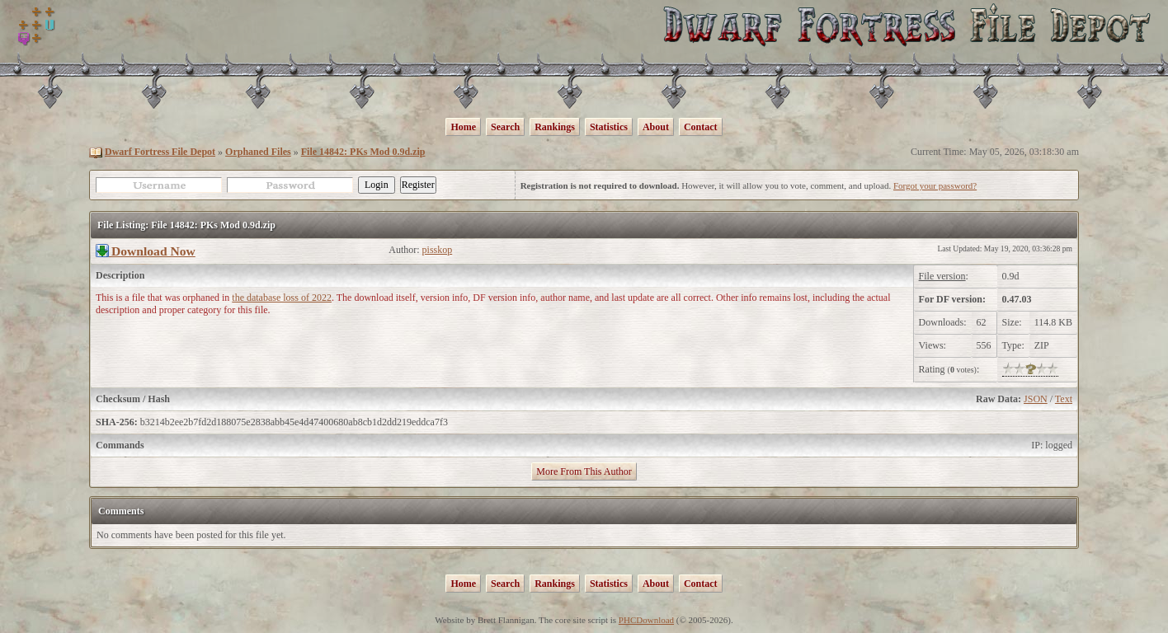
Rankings (555, 127)
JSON (1036, 399)
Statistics (609, 127)
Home (463, 127)
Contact (701, 127)
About (656, 127)
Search (505, 127)
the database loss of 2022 (282, 297)
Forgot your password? (935, 185)
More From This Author (583, 471)
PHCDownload (646, 620)
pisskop (437, 250)
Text (1063, 399)
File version (942, 276)
